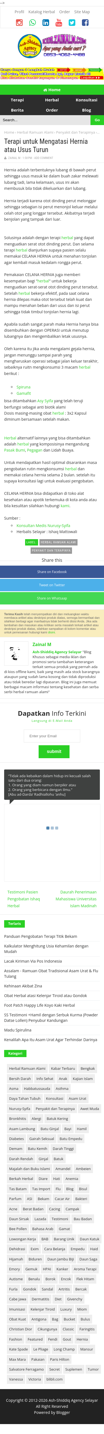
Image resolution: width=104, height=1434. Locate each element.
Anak (63, 1078)
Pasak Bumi (14, 450)
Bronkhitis (17, 1118)
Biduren (35, 1259)
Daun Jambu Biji (60, 1259)
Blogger (63, 1412)
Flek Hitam (85, 1278)
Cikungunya (47, 1329)
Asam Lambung (22, 1128)
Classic (68, 1329)
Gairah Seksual (41, 1138)
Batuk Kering (57, 1118)
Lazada (40, 1218)
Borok (50, 1278)
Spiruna (23, 387)
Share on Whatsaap (52, 598)
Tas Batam (17, 1188)
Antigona (38, 1319)
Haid (94, 1248)
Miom (82, 1309)
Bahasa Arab (42, 1228)
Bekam (43, 1198)
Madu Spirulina (17, 1030)
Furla (13, 1289)
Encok (66, 1278)
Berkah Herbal (21, 1178)
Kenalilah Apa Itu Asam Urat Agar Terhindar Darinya (50, 1039)
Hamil (82, 1128)
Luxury (66, 1309)
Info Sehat (44, 1078)
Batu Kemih (37, 1148)
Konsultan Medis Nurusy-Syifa (43, 525)
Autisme (16, 1278)
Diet (58, 1299)
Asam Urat (77, 1098)
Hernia (82, 1339)
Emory (14, 1268)
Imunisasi (17, 1309)
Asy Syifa (45, 400)
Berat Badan (33, 1208)
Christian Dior (20, 1329)
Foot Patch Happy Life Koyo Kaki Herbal (39, 1005)
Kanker (62, 1268)
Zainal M (42, 644)
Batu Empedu (71, 1138)
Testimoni (60, 1218)
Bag (55, 1319)
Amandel (62, 1168)
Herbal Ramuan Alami (35, 132)
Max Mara (17, 1359)
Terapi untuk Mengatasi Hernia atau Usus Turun (46, 145)
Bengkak (88, 1068)
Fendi (52, 1339)
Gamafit (24, 393)
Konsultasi (54, 1098)
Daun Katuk (89, 1238)
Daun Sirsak (19, 1218)
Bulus (85, 1319)
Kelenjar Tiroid (43, 1309)
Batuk (58, 1158)
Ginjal (43, 1158)
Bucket (69, 1319)
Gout (67, 1339)
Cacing (54, 1208)
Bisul (83, 1188)
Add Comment (43, 158)
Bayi (67, 1128)
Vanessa (16, 1379)
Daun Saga (88, 1259)
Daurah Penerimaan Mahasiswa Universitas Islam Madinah (76, 898)
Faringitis (87, 1329)
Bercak (81, 1289)
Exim (35, 1248)
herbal (67, 237)
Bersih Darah (20, 1078)
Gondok (29, 1289)
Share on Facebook (52, 571)
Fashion (15, 1339)
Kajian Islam (83, 1078)
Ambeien (83, 1168)
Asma (13, 1088)
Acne (13, 1208)
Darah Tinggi (63, 1148)
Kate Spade (18, 1349)
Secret (54, 1369)
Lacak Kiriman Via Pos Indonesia (33, 961)
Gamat (64, 1228)
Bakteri (81, 1198)
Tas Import (41, 1188)
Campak (72, 1208)
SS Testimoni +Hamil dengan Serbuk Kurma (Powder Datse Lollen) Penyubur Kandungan (51, 1017)
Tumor (93, 1369)
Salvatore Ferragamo (26, 1369)
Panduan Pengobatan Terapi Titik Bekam (40, 936)
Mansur (86, 1349)
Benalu (34, 1278)
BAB (44, 1238)
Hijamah (16, 1259)
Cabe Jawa (17, 1299)
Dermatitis (40, 1299)
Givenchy (74, 1299)
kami (65, 505)
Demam (15, 1148)
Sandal (47, 1289)
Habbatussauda (37, 1088)
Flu (58, 1188)
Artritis (64, 1289)
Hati (56, 1178)
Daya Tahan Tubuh (25, 1098)
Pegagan (34, 450)
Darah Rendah (21, 1158)
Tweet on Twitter (52, 585)
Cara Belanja (54, 1248)
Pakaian (38, 1359)
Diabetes (16, 1138)
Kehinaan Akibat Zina (23, 986)
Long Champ (64, 1349)
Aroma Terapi (85, 1268)
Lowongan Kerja (22, 1238)
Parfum (15, 1198)
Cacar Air (62, 1198)
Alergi (36, 1118)
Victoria (34, 1379)
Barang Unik (64, 1238)
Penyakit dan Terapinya (75, 132)
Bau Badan (83, 1218)
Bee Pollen (18, 1228)
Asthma (62, 1088)
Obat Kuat (17, 1319)
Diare (43, 1178)
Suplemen (73, 1369)
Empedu (77, 1248)
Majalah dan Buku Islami (29, 1168)
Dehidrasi (17, 1248)
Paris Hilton (59, 1359)
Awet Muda (89, 1108)
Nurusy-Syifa (19, 1108)
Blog (70, 1188)
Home (51, 89)
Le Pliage (40, 1349)
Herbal (10, 438)
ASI (29, 1198)
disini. (52, 632)
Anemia (71, 1178)
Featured (35, 1339)
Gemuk (31, 1268)
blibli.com (54, 1379)
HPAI (47, 1268)
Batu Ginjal (50, 1128)
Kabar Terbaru (63, 1068)
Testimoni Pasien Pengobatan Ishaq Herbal (23, 898)
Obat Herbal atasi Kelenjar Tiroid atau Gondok (45, 995)
